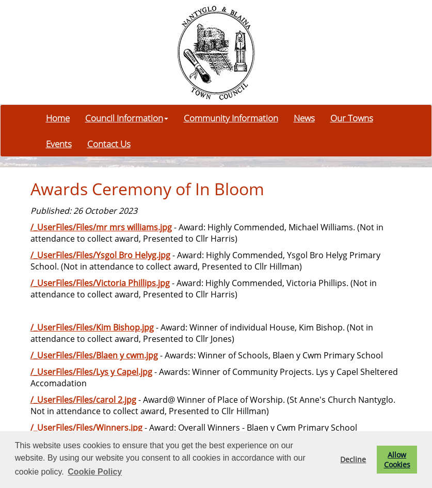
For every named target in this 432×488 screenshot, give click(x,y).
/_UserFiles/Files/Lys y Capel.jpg (91, 371)
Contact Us (109, 143)
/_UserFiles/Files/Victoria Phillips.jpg (100, 283)
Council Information (126, 118)
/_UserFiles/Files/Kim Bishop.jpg (92, 327)
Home (58, 118)
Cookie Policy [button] (95, 471)
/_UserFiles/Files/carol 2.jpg (83, 399)
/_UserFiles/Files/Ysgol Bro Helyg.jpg (100, 255)
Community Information (231, 118)
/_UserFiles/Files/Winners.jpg (86, 427)
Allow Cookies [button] (397, 459)
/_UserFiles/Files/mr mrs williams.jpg (101, 227)
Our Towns (351, 118)
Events (59, 143)
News (304, 118)
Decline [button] (353, 459)
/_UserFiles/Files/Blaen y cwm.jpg (94, 355)
